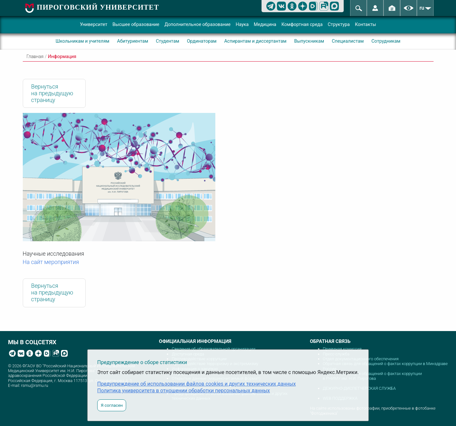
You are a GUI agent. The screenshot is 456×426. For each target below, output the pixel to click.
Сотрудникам (385, 41)
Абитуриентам (132, 41)
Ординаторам (201, 41)
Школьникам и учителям (82, 41)
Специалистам (348, 41)
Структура (339, 24)
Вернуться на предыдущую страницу (52, 93)
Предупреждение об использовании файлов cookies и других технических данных (196, 384)
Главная (35, 56)
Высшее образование (136, 24)
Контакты (365, 24)
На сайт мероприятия (51, 262)
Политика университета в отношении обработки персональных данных (183, 391)
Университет (94, 24)
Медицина (265, 24)
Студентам (167, 41)
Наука (242, 24)
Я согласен (112, 405)
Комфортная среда (302, 24)
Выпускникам (309, 41)
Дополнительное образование (197, 24)
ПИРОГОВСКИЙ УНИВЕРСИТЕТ (98, 7)
